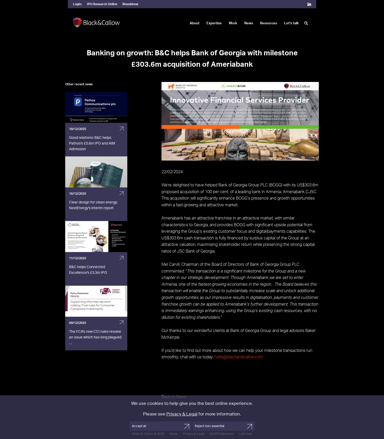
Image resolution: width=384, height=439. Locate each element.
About (195, 23)
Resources (268, 23)
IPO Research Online (102, 4)
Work (233, 23)
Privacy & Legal (181, 414)
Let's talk (291, 23)
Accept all (139, 426)
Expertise (214, 23)
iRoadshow (130, 4)
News (248, 23)
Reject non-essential (209, 426)
